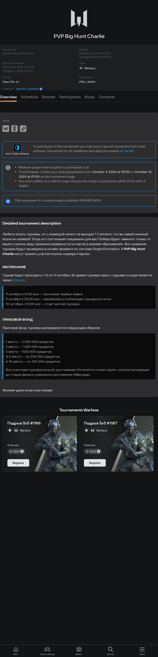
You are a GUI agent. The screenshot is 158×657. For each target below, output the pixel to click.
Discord (18, 280)
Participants (70, 97)
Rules (90, 97)
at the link (127, 151)
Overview (8, 97)
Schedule (29, 97)
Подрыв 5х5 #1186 (24, 423)
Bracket (48, 97)
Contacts (107, 97)
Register (18, 463)
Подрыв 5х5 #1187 (100, 423)
